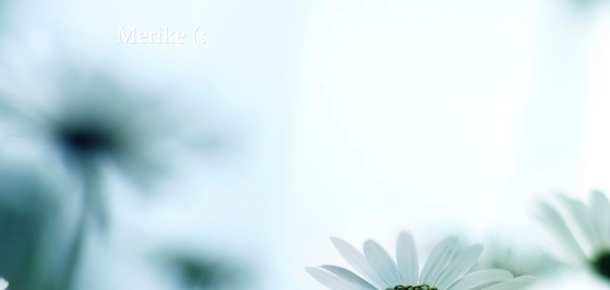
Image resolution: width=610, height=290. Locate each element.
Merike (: (161, 34)
